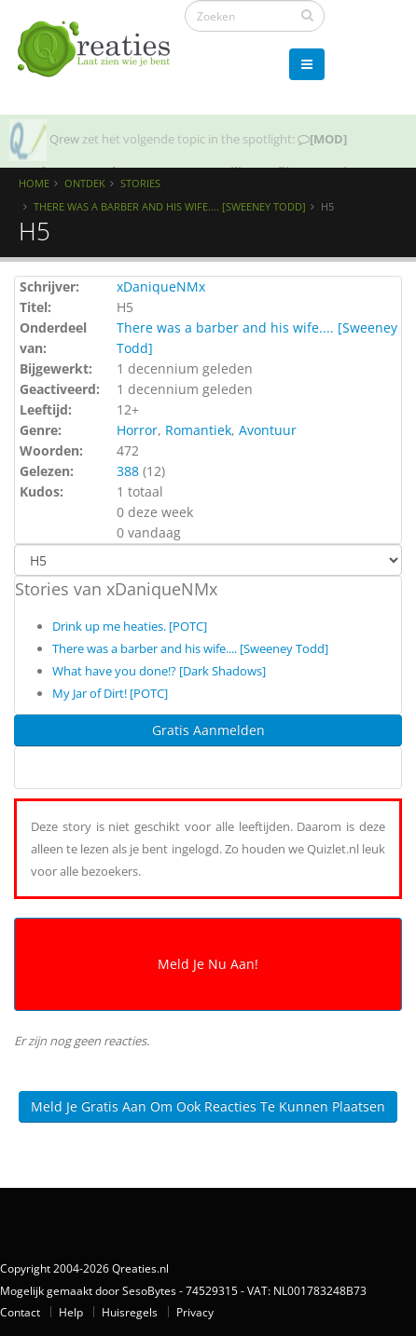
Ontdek (84, 183)
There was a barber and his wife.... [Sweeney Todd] (170, 206)
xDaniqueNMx (161, 286)
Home (34, 183)
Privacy (195, 1311)
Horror (137, 430)
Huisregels (130, 1311)
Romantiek (198, 430)
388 (128, 471)
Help (71, 1311)
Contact (20, 1311)
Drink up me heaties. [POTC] (129, 626)
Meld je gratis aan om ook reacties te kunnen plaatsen (208, 1106)
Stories (140, 183)
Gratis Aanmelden (208, 730)
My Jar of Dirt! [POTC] (110, 693)
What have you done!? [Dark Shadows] (159, 670)
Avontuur (268, 430)
